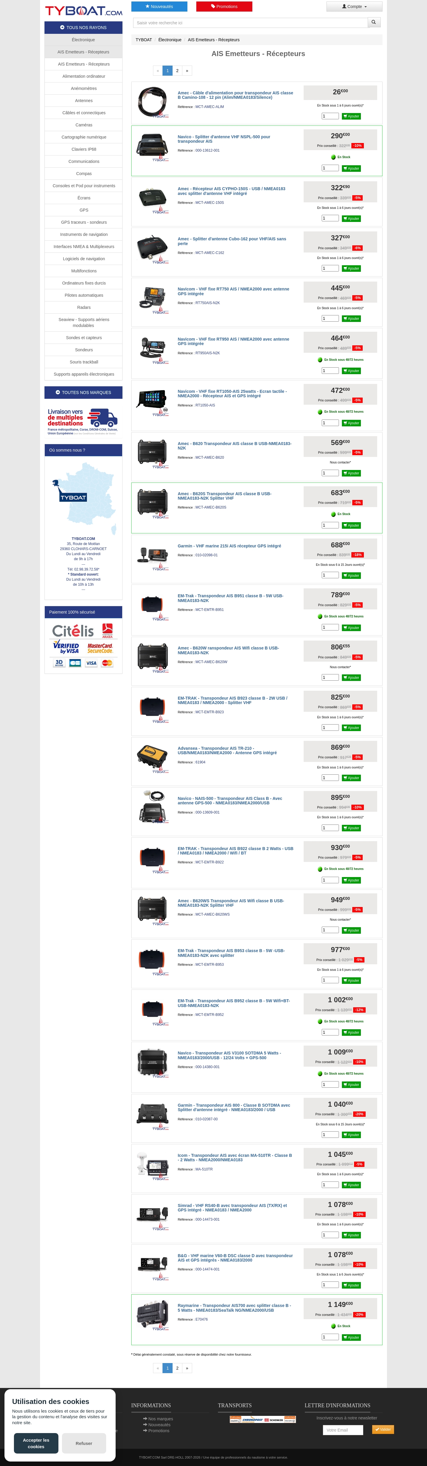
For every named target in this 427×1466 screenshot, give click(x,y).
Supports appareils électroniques (83, 374)
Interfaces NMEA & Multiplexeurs (83, 246)
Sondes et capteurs (83, 337)
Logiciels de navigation (83, 258)
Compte (354, 6)
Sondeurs (83, 349)
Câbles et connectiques (83, 112)
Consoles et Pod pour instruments (83, 185)
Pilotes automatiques (83, 295)
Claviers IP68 (83, 149)
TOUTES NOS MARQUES (83, 392)
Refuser (84, 1443)
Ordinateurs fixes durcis (83, 283)
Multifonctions (83, 271)
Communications (83, 161)
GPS (83, 210)
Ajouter (351, 116)
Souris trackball (83, 362)
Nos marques (160, 1418)
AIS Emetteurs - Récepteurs (83, 52)
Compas (83, 173)
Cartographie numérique (83, 137)
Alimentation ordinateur (83, 76)
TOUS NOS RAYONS (83, 27)
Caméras (83, 125)
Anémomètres (83, 88)
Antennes (83, 100)
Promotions (224, 6)
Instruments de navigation (83, 234)
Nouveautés (159, 6)
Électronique (83, 39)
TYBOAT (144, 39)
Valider (383, 1429)
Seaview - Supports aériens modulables (83, 322)
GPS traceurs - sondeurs (83, 222)
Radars (83, 307)
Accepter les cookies (36, 1443)
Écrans (83, 198)
